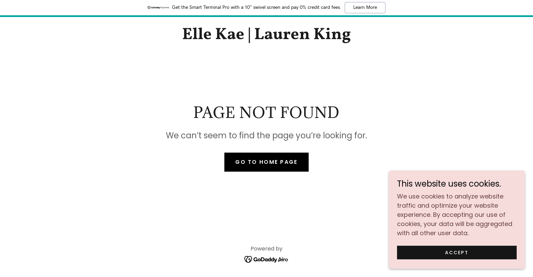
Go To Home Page (266, 162)
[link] (266, 37)
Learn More (365, 7)
